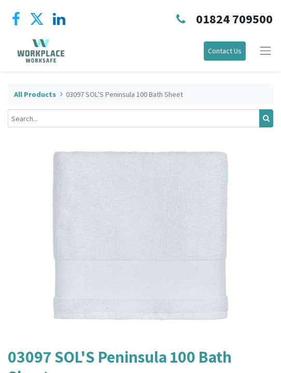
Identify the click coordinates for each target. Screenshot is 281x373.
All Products (35, 94)
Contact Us (225, 50)
